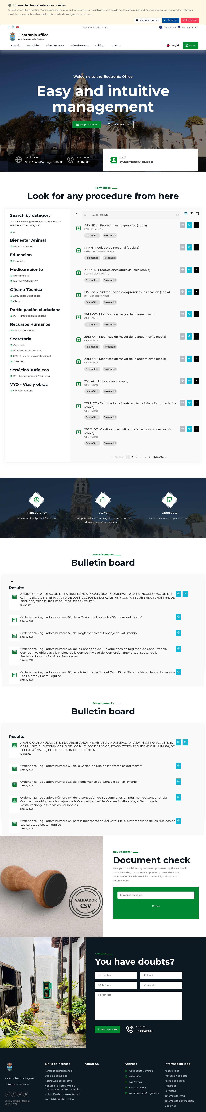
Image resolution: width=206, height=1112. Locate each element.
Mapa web (170, 1106)
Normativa (170, 1091)
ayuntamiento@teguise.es (136, 162)
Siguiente (160, 457)
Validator (100, 45)
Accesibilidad (172, 1071)
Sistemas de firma (175, 1096)
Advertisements (55, 45)
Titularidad (170, 1086)
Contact (116, 45)
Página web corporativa (58, 1081)
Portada (15, 45)
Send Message (107, 1029)
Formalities (33, 45)
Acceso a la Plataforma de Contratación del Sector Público (63, 1087)
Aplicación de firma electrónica (62, 1094)
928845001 (83, 162)
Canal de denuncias (56, 1076)
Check (156, 906)
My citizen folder (118, 124)
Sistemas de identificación (179, 1101)
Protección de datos (176, 1076)
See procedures (86, 124)
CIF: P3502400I (137, 1087)
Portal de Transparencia (58, 1071)
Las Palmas (135, 1082)
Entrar (190, 45)
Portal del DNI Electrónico (59, 1099)
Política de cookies (175, 1081)
